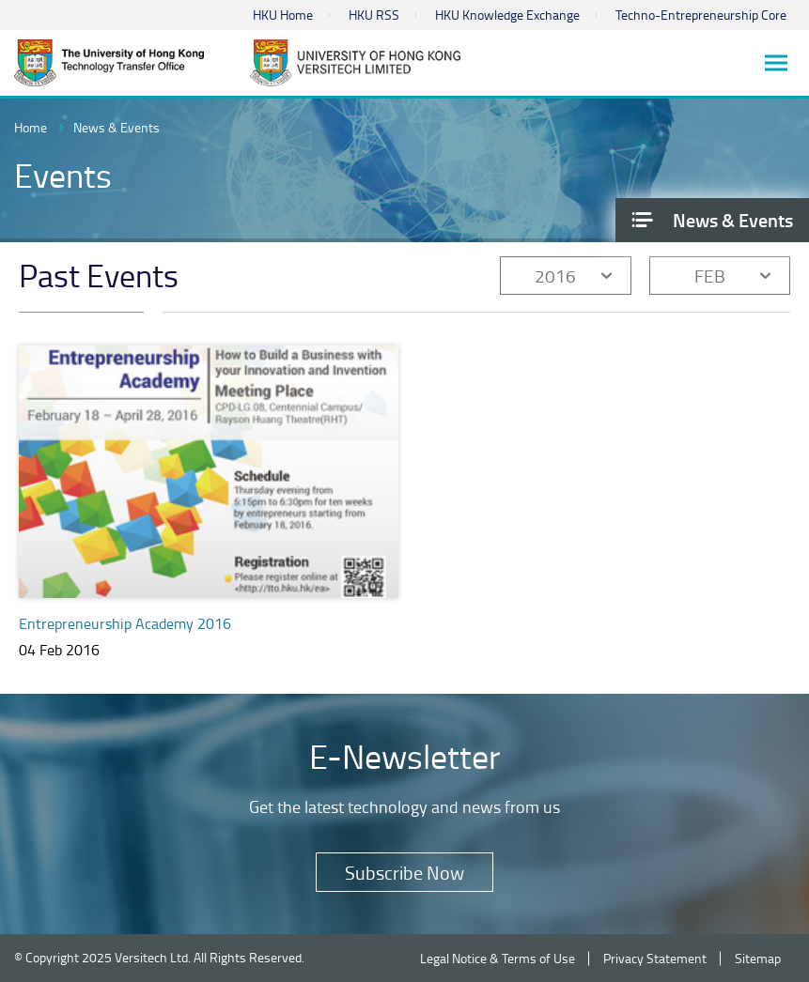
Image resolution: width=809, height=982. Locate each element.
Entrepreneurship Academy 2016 (125, 623)
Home (30, 127)
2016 (555, 275)
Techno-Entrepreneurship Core (700, 14)
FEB (709, 275)
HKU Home (283, 14)
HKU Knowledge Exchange (507, 14)
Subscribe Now (404, 872)
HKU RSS (374, 14)
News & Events (116, 127)
